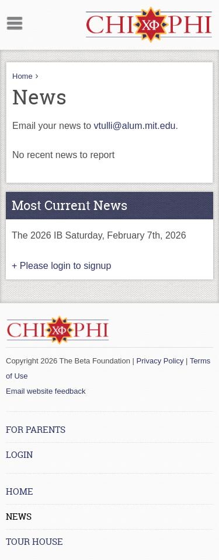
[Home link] (149, 25)
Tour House (34, 542)
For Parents (35, 430)
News (19, 516)
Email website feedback (46, 391)
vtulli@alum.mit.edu (135, 126)
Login (19, 455)
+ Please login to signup (61, 266)
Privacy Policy (160, 360)
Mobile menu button (14, 22)
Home (22, 76)
